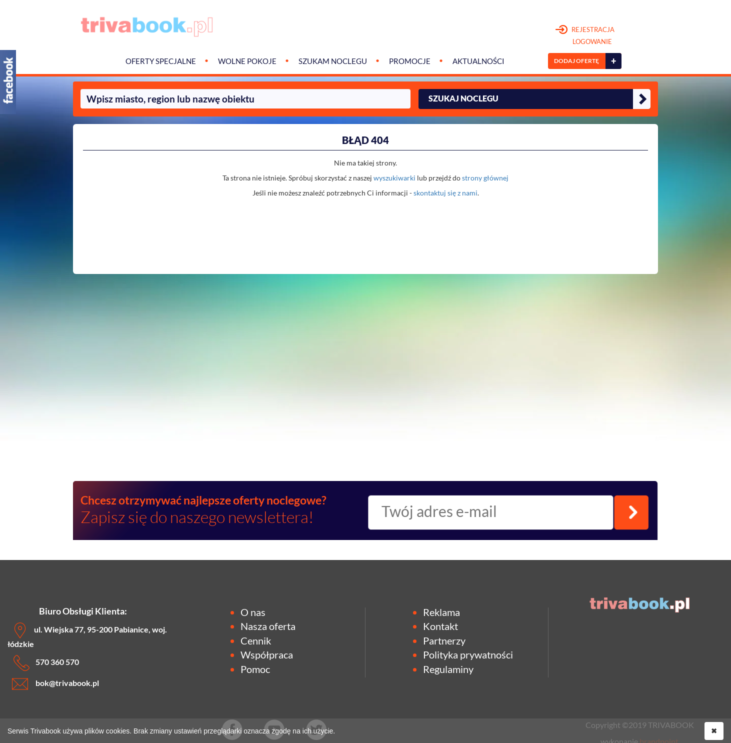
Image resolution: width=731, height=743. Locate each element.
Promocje (409, 61)
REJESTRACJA (585, 36)
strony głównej (485, 178)
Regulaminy (448, 669)
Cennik (255, 640)
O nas (253, 612)
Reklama (441, 612)
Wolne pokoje (247, 61)
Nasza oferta (268, 626)
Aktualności (478, 61)
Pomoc (255, 669)
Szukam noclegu (332, 61)
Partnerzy (444, 640)
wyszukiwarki (395, 178)
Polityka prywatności (468, 654)
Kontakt (440, 626)
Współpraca (266, 654)
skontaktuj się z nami (446, 192)
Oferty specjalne (161, 61)
